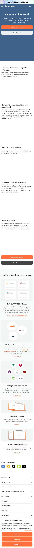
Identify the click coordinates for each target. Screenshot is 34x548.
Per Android (19, 466)
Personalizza (17, 539)
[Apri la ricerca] (27, 6)
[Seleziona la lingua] (31, 6)
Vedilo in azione (17, 33)
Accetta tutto (17, 544)
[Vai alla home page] (10, 6)
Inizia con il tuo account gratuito (17, 315)
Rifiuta (17, 534)
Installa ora (17, 453)
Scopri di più (17, 395)
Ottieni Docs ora (17, 356)
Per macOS (13, 466)
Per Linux (8, 466)
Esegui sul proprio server (17, 27)
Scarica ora (17, 424)
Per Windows (3, 466)
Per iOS (24, 466)
